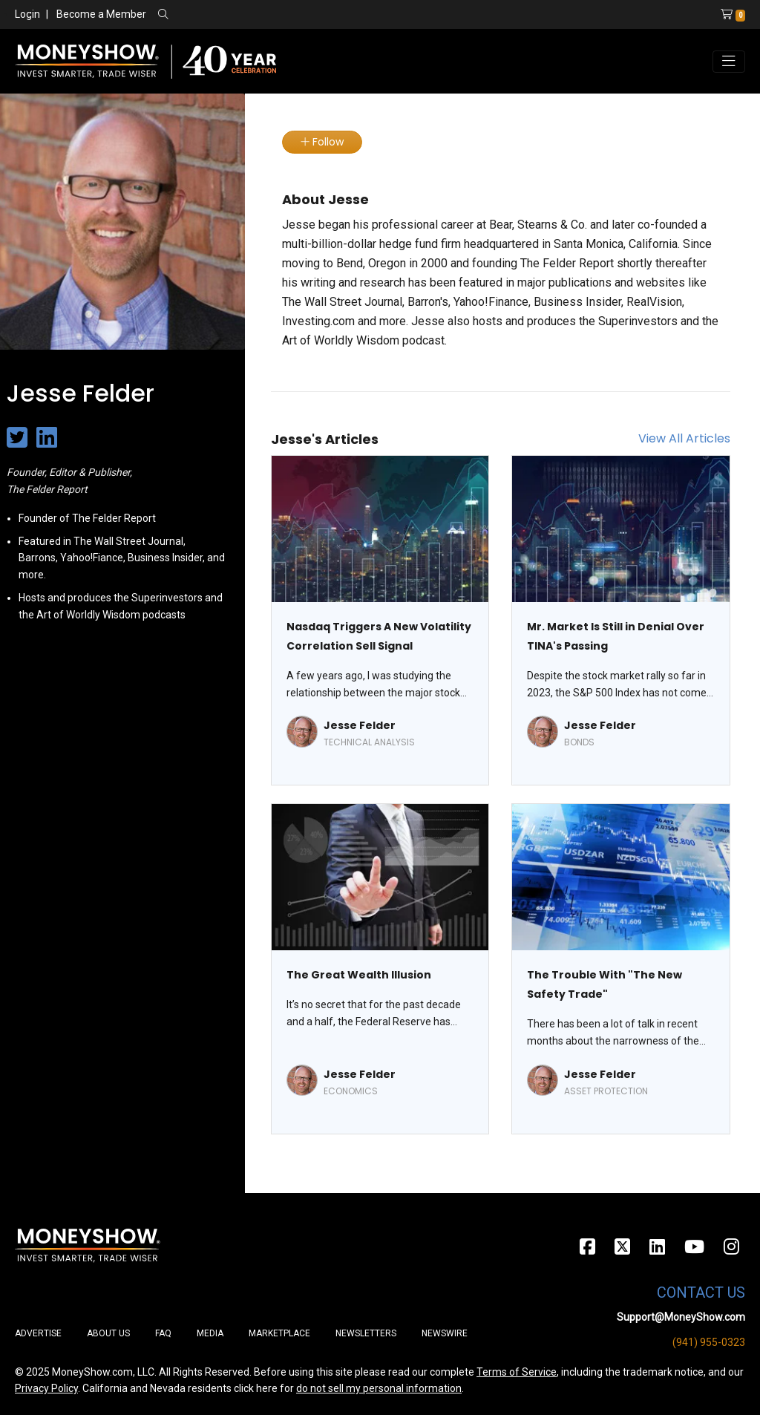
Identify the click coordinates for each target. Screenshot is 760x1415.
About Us (108, 1333)
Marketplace (279, 1333)
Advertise (38, 1333)
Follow (322, 141)
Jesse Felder (360, 725)
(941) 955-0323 (708, 1342)
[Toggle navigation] (728, 61)
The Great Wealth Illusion (358, 974)
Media (210, 1333)
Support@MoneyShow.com (681, 1317)
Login (27, 14)
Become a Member (101, 14)
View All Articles (684, 438)
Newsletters (365, 1333)
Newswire (445, 1333)
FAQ (163, 1333)
